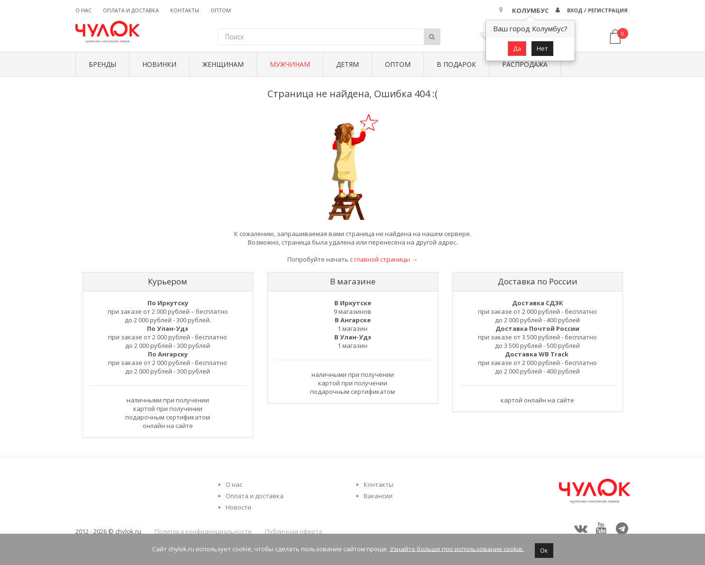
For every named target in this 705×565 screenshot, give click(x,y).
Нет (542, 48)
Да (517, 48)
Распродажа (525, 64)
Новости (238, 507)
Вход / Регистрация (597, 10)
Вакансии (378, 496)
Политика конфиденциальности (203, 531)
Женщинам (223, 64)
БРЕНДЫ (102, 64)
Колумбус (530, 10)
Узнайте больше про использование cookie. (457, 548)
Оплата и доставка (131, 10)
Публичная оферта (293, 531)
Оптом (221, 10)
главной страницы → (386, 259)
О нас (83, 10)
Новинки (159, 64)
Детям (347, 64)
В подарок (456, 64)
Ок (544, 550)
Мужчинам (290, 64)
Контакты (184, 10)
